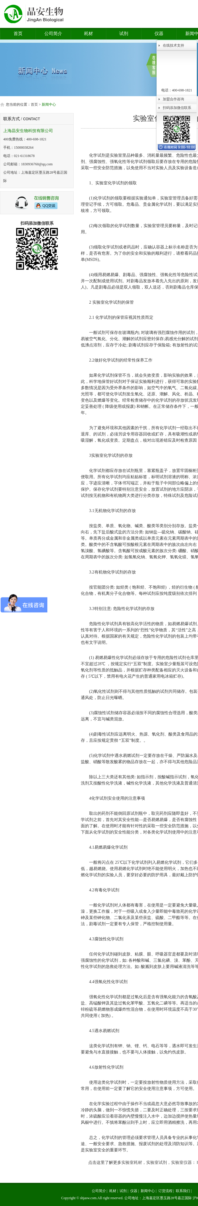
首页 (18, 33)
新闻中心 (148, 1191)
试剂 (123, 33)
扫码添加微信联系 (177, 108)
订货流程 (165, 1191)
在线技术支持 (173, 45)
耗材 (88, 33)
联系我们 (183, 1191)
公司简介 (53, 33)
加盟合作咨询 (173, 99)
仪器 (158, 33)
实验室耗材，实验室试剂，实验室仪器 (156, 1162)
